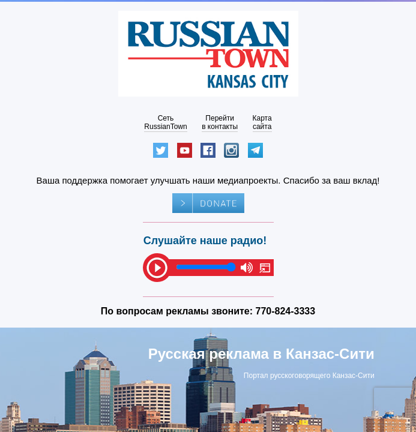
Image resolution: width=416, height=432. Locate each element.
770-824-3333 (286, 311)
